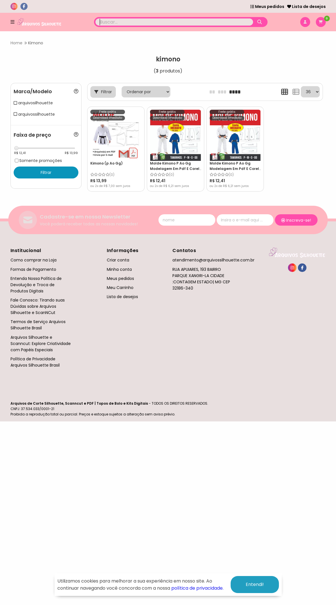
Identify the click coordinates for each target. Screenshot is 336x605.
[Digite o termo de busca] (174, 22)
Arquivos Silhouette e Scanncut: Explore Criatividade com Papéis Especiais (41, 343)
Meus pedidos (267, 6)
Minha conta (119, 269)
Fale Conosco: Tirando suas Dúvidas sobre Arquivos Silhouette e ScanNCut (38, 306)
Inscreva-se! (296, 220)
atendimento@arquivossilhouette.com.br (213, 260)
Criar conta (118, 260)
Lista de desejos (306, 6)
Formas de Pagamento (33, 269)
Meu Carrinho (120, 287)
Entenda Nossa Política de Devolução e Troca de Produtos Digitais (36, 285)
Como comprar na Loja (34, 260)
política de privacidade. (197, 588)
